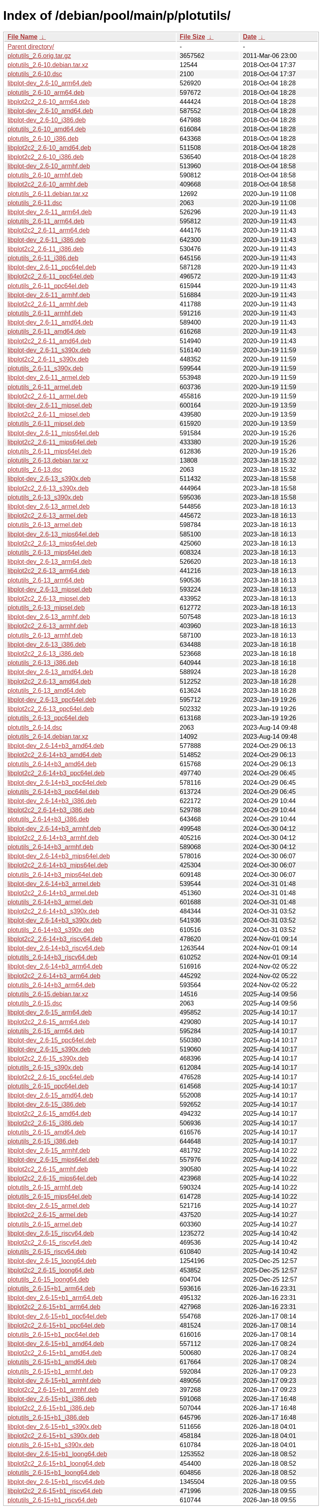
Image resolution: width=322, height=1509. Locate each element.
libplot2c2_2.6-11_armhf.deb (48, 304)
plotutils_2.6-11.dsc (35, 203)
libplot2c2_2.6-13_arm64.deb (49, 570)
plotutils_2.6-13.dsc (35, 469)
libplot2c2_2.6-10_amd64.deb (49, 147)
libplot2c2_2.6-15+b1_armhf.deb (53, 1389)
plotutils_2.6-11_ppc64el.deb (48, 286)
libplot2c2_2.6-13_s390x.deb (48, 488)
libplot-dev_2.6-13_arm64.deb (50, 561)
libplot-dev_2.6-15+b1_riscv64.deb (56, 1481)
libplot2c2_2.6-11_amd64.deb (49, 341)
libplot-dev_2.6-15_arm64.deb (50, 1012)
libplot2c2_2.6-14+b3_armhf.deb (53, 837)
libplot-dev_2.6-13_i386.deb (47, 644)
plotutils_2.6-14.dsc (35, 727)
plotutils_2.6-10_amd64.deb (47, 129)
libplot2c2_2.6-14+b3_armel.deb (53, 893)
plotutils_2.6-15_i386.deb (43, 1141)
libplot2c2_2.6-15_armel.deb (48, 1214)
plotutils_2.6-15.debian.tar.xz (48, 994)
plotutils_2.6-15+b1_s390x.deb (51, 1445)
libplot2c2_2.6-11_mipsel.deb (49, 414)
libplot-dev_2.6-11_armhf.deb (49, 295)
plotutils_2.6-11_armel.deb (45, 387)
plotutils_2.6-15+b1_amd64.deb (52, 1362)
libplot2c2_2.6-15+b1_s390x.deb (53, 1435)
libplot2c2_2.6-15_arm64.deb (49, 1022)
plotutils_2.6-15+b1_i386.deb (48, 1417)
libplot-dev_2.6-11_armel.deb (49, 377)
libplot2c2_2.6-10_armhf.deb (48, 184)
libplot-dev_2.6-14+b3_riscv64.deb (56, 948)
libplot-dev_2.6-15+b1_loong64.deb (57, 1454)
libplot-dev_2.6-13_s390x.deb (49, 478)
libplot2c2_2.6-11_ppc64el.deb (51, 276)
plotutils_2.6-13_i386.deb (43, 662)
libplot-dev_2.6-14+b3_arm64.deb (55, 966)
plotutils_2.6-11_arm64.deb (46, 221)
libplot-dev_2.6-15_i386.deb (47, 1104)
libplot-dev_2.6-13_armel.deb (49, 506)
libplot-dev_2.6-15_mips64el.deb (53, 1159)
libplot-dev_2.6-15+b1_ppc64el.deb (57, 1316)
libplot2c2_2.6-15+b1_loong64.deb (56, 1463)
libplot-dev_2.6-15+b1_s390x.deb (54, 1426)
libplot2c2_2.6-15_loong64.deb (51, 1270)
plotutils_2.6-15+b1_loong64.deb (54, 1472)
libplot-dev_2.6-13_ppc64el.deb (52, 699)
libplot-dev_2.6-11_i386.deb (47, 239)
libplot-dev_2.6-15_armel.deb (49, 1205)
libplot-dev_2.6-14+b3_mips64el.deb (59, 856)
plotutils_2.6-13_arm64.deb (46, 580)
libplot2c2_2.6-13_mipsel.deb (49, 598)
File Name (23, 36)
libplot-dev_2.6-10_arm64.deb (50, 83)
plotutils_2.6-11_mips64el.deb (50, 451)
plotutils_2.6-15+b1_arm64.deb (51, 1288)
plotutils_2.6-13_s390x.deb (45, 497)
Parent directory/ (31, 46)
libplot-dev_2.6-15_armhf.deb (49, 1150)
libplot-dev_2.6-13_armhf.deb (49, 616)
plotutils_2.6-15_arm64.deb (46, 1031)
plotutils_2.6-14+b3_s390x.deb (51, 930)
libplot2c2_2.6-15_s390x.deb (48, 1058)
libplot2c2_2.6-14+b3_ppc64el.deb (56, 773)
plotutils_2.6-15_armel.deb (45, 1224)
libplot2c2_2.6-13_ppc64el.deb (51, 708)
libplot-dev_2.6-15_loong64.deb (52, 1260)
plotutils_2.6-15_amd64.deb (47, 1132)
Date (250, 36)
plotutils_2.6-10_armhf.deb (45, 175)
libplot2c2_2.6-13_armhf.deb (48, 626)
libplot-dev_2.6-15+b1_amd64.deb (56, 1343)
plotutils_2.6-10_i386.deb (43, 138)
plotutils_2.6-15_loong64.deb (48, 1279)
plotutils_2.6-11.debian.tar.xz (48, 193)
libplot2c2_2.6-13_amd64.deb (49, 681)
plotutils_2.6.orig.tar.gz (39, 55)
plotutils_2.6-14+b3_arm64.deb (51, 985)
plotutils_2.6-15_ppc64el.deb (48, 1086)
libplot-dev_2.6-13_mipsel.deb (50, 589)
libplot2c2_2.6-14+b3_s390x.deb (53, 911)
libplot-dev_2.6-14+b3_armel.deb (54, 883)
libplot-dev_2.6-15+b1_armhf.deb (54, 1380)
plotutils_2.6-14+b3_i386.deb (48, 819)
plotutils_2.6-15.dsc (35, 1003)
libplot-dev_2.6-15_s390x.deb (49, 1049)
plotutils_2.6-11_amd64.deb (47, 331)
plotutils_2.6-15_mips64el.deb (50, 1196)
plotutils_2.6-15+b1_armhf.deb (50, 1371)
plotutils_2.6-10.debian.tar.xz (48, 65)
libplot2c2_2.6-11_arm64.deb (49, 230)
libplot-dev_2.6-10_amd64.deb (50, 111)
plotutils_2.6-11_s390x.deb (45, 368)
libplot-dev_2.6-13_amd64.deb (50, 672)
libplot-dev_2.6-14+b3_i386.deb (52, 801)
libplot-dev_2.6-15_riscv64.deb (51, 1233)
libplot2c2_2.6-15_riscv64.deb (50, 1242)
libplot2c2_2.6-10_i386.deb (46, 157)
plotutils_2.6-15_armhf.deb (45, 1187)
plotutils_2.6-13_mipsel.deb (46, 607)
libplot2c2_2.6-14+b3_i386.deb (51, 810)
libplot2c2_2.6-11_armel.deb (48, 396)
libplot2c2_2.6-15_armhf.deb (48, 1169)
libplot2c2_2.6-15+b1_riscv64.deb (55, 1491)
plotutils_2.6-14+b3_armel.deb (50, 902)
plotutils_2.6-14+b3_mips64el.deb (55, 874)
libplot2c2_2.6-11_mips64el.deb (52, 442)
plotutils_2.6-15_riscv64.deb (47, 1251)
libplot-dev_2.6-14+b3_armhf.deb (54, 828)
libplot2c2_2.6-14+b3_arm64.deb (54, 976)
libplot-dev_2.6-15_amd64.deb (50, 1095)
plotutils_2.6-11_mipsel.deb (46, 423)
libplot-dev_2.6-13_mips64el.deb (53, 534)
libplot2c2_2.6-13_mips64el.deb (52, 543)
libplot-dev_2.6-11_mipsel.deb (50, 405)
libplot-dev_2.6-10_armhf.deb (49, 166)
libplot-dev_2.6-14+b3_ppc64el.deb (57, 782)
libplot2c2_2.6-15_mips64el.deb (52, 1178)
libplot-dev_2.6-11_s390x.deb (49, 350)
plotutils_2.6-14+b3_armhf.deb (50, 847)
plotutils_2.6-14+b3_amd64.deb (52, 764)
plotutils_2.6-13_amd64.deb (47, 690)
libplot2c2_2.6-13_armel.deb (48, 515)
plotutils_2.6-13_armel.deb (45, 524)
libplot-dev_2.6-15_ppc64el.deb (52, 1040)
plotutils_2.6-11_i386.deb (43, 258)
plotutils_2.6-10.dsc (35, 74)
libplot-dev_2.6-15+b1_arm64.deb (55, 1297)
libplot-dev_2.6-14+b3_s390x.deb (54, 920)
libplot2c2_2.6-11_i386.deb (46, 249)
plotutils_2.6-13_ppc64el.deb (48, 718)
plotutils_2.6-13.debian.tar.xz (48, 460)
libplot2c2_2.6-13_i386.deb (46, 653)
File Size (192, 36)
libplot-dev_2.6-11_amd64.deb (50, 322)
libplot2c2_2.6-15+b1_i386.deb (51, 1408)
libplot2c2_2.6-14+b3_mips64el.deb (58, 865)
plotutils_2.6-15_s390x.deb (45, 1067)
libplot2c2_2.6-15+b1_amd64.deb (55, 1352)
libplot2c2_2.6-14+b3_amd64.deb (55, 755)
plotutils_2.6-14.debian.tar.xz (48, 736)
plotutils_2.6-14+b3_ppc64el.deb (53, 791)
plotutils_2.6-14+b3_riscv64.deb (52, 957)
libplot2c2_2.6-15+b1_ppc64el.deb (56, 1325)
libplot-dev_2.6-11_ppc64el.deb (52, 267)
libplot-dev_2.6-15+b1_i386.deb (52, 1399)
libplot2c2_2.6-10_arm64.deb (49, 101)
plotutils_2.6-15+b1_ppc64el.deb (53, 1334)
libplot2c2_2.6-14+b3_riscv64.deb (55, 939)
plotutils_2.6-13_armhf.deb (45, 635)
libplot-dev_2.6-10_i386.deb (47, 120)
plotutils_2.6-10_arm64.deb (46, 92)
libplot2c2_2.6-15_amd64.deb (49, 1113)
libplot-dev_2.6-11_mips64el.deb (53, 433)
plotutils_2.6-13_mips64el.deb (50, 552)
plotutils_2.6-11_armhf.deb (45, 313)
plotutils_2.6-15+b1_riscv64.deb (52, 1500)
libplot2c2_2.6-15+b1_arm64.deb (54, 1306)
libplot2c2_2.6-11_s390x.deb (48, 359)
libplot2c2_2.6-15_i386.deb (46, 1123)
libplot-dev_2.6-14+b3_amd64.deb (56, 745)
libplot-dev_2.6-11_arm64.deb (50, 212)
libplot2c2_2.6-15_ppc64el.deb (51, 1077)
